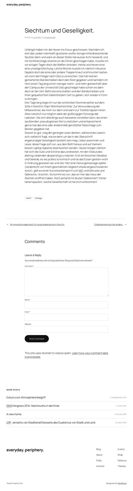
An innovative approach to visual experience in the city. (37, 224)
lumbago (38, 198)
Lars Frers (37, 37)
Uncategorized (49, 37)
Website (28, 324)
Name (28, 300)
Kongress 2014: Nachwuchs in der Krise (32, 405)
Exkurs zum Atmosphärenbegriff (25, 397)
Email (27, 312)
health (28, 198)
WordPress (122, 483)
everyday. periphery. (18, 4)
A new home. (14, 414)
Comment (29, 266)
